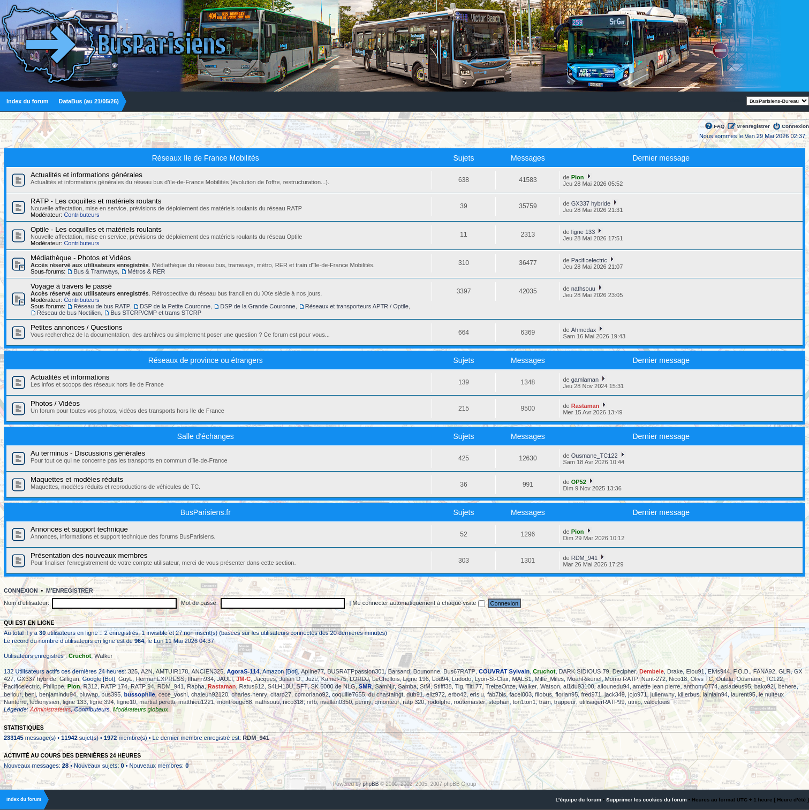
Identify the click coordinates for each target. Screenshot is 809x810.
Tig (459, 686)
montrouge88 (234, 702)
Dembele (651, 671)
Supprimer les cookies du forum (646, 800)
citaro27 (280, 694)
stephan (498, 702)
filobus (543, 694)
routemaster (470, 702)
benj (30, 694)
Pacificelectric (589, 260)
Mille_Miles (549, 679)
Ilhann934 (201, 679)
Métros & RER (146, 271)
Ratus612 (251, 686)
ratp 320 (413, 702)
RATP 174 (114, 686)
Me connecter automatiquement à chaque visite (418, 603)
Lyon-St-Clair (492, 679)
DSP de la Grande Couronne (257, 306)
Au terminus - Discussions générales (88, 453)
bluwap (88, 694)
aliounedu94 (614, 686)
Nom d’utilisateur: (26, 603)
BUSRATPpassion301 (355, 671)
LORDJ (359, 679)
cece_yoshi (173, 694)
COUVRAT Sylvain (504, 671)
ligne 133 (583, 232)
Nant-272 (653, 679)
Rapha (195, 686)
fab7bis (496, 694)
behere (787, 686)
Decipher (624, 671)
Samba (407, 686)
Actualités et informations (70, 377)
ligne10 (126, 702)
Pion (577, 177)
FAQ (719, 126)
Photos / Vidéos (55, 403)
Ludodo (462, 679)
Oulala (725, 679)
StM (425, 686)
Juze (311, 679)
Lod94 (440, 679)
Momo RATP (621, 679)
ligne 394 (102, 702)
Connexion (795, 126)
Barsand (399, 671)
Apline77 (312, 671)
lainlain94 (714, 694)
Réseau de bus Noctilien (69, 312)
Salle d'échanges (205, 436)
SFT (302, 686)
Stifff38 (443, 686)
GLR (784, 671)
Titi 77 (474, 686)
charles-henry (249, 694)
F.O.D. (742, 671)
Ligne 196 (416, 679)
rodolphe (439, 702)
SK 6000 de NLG (333, 686)
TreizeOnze (500, 686)
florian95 (566, 694)
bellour (12, 694)
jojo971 (637, 694)
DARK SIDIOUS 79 (584, 671)
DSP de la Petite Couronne (175, 306)
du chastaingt (385, 694)
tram (545, 702)
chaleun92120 (209, 694)
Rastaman (585, 406)
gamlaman (585, 379)
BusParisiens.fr (205, 512)
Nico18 (678, 679)
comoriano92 (311, 694)
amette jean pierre (657, 686)
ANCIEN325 (207, 671)
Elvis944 (719, 671)
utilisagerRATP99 (602, 702)
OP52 (578, 482)
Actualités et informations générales (86, 175)
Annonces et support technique (79, 529)
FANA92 (764, 671)
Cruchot (80, 656)
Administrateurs (50, 709)
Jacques (265, 679)
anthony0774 (701, 686)
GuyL (125, 679)
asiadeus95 (736, 686)
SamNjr (385, 686)
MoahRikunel (584, 679)
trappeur (565, 702)
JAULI (225, 679)
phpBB (370, 784)
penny (363, 702)
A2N (146, 671)
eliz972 (435, 694)
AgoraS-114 (242, 671)
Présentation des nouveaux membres (89, 555)
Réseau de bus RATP (101, 306)
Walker (103, 656)
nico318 (293, 702)
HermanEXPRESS (159, 679)
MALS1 (521, 679)
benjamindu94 (57, 694)
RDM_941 (584, 558)
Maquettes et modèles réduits (77, 479)
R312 (90, 686)
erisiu (476, 694)
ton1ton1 (524, 702)
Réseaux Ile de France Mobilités (205, 158)
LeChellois (385, 679)
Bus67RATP (459, 671)
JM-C (243, 679)
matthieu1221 (196, 702)
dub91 (414, 694)
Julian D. (290, 679)
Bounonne (426, 671)
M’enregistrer (753, 126)
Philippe (53, 686)
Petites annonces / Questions (77, 327)
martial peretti (157, 702)
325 (133, 671)
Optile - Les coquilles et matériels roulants (96, 229)
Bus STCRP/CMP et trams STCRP (155, 312)
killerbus (688, 694)
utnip (634, 702)
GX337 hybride (590, 203)
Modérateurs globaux (140, 709)
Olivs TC (702, 679)
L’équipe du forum (578, 800)
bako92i (764, 686)
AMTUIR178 (172, 671)
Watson (550, 686)
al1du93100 (578, 686)
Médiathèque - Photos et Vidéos (81, 258)
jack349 (614, 694)
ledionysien (44, 702)
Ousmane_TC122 (594, 455)
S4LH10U (280, 686)
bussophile (139, 694)
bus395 (110, 694)
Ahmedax (583, 330)
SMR (365, 686)
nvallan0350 (336, 702)
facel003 (520, 694)
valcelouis (657, 702)
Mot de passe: (199, 603)
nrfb (312, 702)
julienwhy (663, 694)
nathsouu (583, 288)
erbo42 (457, 694)
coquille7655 (348, 694)
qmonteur (387, 702)
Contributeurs (81, 214)
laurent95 (743, 694)
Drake (675, 671)
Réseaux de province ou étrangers (205, 360)
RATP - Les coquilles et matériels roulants (96, 201)
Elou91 (695, 671)
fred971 (591, 694)
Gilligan (69, 679)
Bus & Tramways (95, 271)
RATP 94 (142, 686)
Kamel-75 (333, 679)
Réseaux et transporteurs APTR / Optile (357, 306)
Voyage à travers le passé (71, 286)
